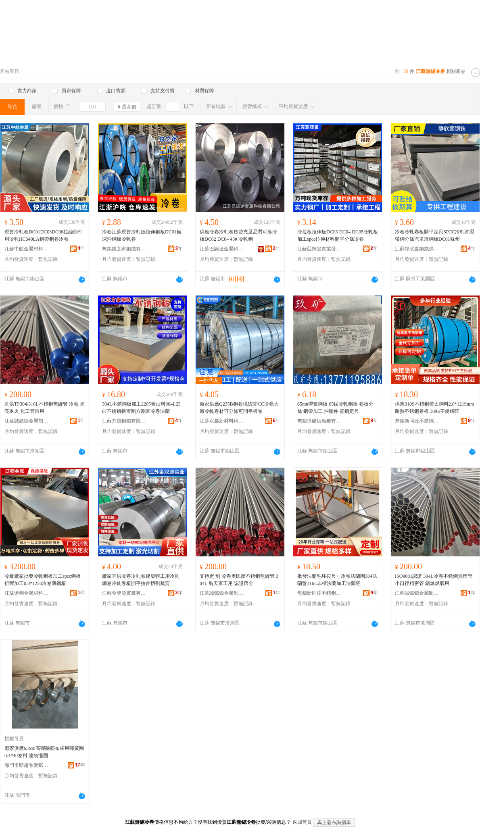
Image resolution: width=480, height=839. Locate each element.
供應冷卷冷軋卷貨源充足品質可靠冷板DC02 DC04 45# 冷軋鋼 (238, 235)
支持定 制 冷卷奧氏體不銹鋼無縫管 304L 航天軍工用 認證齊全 (239, 579)
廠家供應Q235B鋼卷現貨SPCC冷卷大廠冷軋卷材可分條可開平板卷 (239, 407)
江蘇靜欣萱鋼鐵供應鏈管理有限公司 (417, 249)
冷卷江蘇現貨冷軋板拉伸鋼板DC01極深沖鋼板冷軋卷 (142, 235)
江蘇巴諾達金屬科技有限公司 (222, 249)
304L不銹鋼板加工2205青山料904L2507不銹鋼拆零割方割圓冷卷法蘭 (141, 407)
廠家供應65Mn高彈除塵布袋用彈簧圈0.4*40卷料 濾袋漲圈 (44, 751)
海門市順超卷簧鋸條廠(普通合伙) (26, 765)
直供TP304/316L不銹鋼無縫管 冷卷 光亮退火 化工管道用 (44, 407)
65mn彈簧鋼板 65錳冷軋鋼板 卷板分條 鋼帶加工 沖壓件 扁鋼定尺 (335, 407)
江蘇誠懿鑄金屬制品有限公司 (26, 421)
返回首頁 (302, 822)
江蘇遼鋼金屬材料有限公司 (26, 593)
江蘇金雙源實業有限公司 (124, 593)
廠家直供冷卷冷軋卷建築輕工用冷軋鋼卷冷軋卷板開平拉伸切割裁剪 (140, 579)
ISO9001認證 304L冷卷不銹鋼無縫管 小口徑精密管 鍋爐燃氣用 (433, 579)
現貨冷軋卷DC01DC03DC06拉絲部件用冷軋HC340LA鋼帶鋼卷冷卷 (43, 235)
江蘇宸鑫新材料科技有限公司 (222, 421)
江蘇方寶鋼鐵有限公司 (124, 421)
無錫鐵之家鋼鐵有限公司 (124, 249)
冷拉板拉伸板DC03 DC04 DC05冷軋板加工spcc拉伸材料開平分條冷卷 (337, 235)
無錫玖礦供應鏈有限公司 (319, 421)
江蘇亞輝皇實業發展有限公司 (319, 249)
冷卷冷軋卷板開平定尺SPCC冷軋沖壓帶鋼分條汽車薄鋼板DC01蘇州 (434, 235)
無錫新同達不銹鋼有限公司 (417, 421)
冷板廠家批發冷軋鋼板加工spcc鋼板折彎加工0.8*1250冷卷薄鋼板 (42, 579)
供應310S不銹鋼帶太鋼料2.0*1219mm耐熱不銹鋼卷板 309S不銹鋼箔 (434, 407)
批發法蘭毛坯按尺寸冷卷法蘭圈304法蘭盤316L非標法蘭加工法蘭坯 (337, 579)
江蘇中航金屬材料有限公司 (26, 249)
